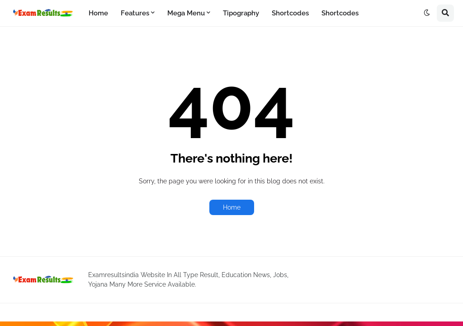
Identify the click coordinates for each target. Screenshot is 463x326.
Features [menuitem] (135, 13)
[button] (427, 13)
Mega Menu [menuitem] (186, 13)
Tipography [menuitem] (241, 13)
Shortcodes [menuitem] (290, 13)
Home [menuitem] (98, 13)
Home (232, 207)
